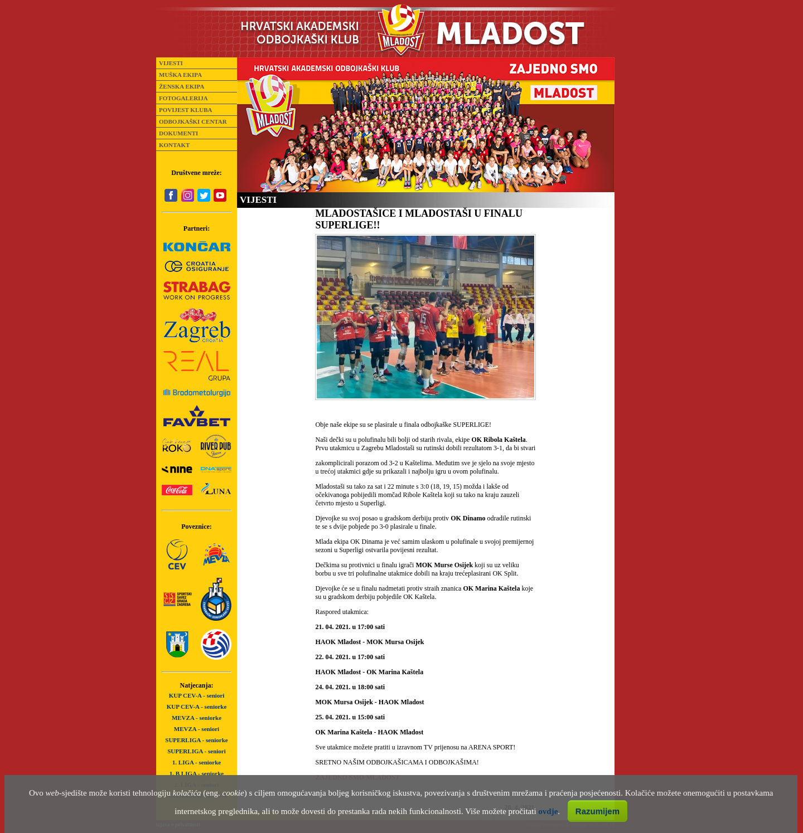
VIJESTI (171, 63)
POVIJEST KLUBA (185, 109)
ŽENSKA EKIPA (181, 86)
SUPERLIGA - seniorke (196, 740)
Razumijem (597, 811)
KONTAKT (174, 145)
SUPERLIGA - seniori (196, 751)
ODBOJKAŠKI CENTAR (193, 121)
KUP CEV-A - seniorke (197, 706)
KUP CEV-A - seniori (197, 695)
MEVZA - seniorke (196, 717)
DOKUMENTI (178, 133)
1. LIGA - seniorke (196, 762)
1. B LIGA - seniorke (197, 773)
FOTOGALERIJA (183, 98)
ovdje (548, 811)
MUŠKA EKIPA (180, 74)
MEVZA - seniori (196, 728)
